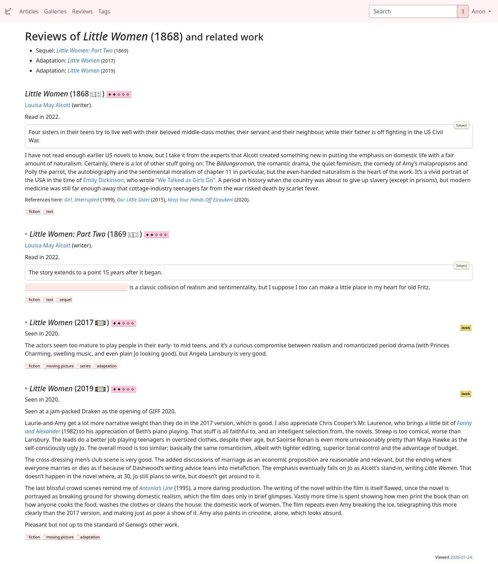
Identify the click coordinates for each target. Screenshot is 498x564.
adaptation (107, 365)
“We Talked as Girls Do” (185, 180)
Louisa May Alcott (48, 105)
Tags (104, 11)
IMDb (466, 328)
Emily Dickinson (103, 180)
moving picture (60, 365)
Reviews (82, 11)
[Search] (413, 11)
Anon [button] (479, 11)
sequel (65, 299)
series (85, 365)
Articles (28, 11)
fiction (34, 211)
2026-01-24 (461, 557)
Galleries (55, 11)
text (49, 211)
